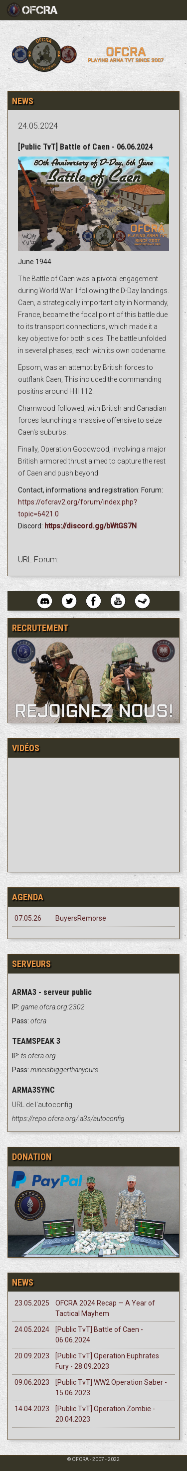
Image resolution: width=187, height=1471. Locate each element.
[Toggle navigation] (36, 10)
